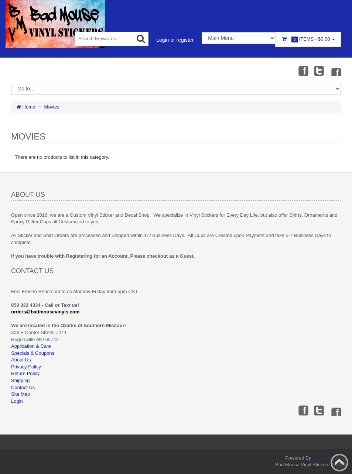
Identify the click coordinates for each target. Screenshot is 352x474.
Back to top (339, 462)
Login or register (175, 40)
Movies (51, 107)
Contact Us (23, 387)
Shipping (20, 380)
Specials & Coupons (32, 353)
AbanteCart (324, 458)
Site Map (20, 394)
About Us (21, 360)
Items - (308, 39)
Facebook (302, 70)
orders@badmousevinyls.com (45, 312)
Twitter (319, 70)
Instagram (335, 70)
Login (17, 401)
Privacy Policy (26, 367)
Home (26, 107)
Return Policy (25, 373)
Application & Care (31, 346)
